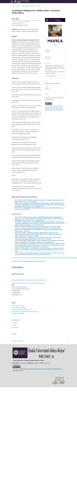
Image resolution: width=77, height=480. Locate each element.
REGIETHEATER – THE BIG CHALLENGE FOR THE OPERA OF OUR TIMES (46, 240)
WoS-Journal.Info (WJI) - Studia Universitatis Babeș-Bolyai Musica (29, 283)
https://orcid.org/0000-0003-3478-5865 (19, 25)
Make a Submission (17, 267)
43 (72, 257)
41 (69, 257)
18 (33, 257)
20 (36, 257)
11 (22, 257)
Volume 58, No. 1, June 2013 (28, 6)
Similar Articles (16, 214)
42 (70, 257)
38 (64, 257)
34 (58, 257)
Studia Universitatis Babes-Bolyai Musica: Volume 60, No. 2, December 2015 (40, 205)
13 (25, 257)
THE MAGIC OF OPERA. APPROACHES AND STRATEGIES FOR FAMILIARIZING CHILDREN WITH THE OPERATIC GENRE (36, 233)
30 (51, 257)
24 (42, 257)
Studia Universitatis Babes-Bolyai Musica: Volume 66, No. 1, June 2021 (39, 245)
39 (65, 257)
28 (48, 257)
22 (39, 257)
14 (27, 257)
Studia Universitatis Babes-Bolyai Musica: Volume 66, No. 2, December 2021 (39, 219)
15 (28, 257)
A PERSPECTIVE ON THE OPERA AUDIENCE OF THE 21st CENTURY (45, 237)
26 (45, 257)
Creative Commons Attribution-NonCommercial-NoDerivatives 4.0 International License (54, 108)
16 (30, 257)
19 (34, 257)
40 (67, 257)
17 (31, 257)
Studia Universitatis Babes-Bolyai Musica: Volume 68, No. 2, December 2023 (40, 228)
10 (20, 257)
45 (75, 257)
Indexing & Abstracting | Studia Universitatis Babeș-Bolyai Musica (29, 280)
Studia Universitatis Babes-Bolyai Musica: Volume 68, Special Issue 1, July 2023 (38, 234)
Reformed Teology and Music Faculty (21, 309)
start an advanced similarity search (28, 261)
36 (61, 257)
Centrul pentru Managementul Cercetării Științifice (25, 311)
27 (47, 257)
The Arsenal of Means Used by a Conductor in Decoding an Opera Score (41, 253)
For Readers (14, 322)
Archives (18, 6)
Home (13, 6)
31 (53, 257)
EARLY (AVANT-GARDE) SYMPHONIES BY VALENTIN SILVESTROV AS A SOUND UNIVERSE (37, 245)
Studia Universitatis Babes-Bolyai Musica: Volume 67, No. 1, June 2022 (33, 239)
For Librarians (15, 327)
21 (37, 257)
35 (59, 257)
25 (44, 257)
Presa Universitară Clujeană (19, 307)
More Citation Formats (51, 76)
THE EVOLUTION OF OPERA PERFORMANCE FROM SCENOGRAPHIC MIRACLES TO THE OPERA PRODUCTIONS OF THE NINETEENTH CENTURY (38, 217)
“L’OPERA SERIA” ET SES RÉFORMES (31, 207)
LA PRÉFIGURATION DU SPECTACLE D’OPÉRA (34, 200)
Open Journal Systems (17, 341)
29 (50, 257)
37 (62, 257)
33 (56, 257)
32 (55, 257)
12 (23, 257)
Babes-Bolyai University (18, 305)
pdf (48, 51)
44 (73, 257)
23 (41, 257)
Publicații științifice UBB (18, 313)
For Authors (14, 325)
